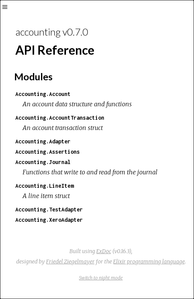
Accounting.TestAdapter (49, 209)
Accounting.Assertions (47, 151)
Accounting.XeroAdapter (49, 219)
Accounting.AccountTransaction (59, 117)
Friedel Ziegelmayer (70, 261)
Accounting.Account (43, 94)
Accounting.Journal (43, 162)
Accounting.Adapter (43, 141)
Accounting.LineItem (44, 185)
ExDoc (103, 251)
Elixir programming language (149, 261)
